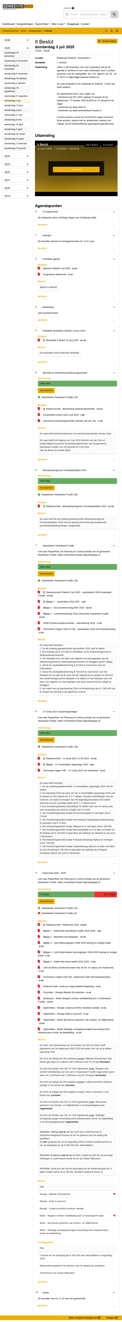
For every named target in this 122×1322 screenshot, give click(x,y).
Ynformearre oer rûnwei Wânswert (57, 1275)
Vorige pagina (107, 41)
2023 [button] (7, 164)
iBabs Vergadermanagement (84, 1319)
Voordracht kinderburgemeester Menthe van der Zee (71, 421)
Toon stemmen (47, 390)
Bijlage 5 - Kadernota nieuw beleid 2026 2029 (67, 963)
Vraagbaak (73, 24)
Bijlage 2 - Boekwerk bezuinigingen (62, 938)
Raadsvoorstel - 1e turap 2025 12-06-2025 (68, 760)
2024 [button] (7, 156)
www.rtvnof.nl (79, 107)
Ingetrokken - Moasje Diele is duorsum (64, 1015)
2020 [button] (7, 188)
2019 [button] (7, 196)
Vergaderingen (25, 24)
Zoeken (67, 8)
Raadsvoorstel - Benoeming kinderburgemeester (71, 409)
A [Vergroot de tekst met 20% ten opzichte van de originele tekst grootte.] (112, 31)
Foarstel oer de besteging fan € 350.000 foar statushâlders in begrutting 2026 (76, 1259)
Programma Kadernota (56, 274)
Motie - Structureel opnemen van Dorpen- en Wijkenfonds (69, 1225)
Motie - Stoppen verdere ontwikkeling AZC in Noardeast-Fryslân (72, 1217)
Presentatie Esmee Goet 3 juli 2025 (62, 415)
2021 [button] (7, 180)
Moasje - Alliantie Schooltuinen (55, 1196)
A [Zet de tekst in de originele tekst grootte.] (106, 31)
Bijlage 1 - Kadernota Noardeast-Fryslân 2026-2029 (70, 932)
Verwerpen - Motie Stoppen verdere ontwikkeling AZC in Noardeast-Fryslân (74, 1002)
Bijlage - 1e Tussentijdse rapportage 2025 (66, 766)
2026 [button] (7, 40)
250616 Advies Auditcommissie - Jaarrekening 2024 (70, 624)
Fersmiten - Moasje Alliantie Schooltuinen (65, 994)
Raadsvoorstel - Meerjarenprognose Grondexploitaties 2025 (76, 507)
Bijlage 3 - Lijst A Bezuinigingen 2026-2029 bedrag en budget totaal (74, 946)
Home (23, 31)
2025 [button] (7, 48)
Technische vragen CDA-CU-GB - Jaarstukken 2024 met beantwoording (76, 632)
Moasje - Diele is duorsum (53, 1203)
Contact (85, 24)
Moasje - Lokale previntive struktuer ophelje (62, 1210)
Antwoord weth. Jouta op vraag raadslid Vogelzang (70, 988)
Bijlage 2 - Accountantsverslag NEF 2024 (65, 609)
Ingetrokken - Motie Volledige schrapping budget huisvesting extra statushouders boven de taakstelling (73, 1033)
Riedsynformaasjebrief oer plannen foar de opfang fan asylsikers (72, 1267)
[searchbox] (86, 14)
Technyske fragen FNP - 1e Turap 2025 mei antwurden (72, 772)
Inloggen (111, 1319)
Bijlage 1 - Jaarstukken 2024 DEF (62, 602)
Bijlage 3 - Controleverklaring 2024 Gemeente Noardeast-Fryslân (73, 617)
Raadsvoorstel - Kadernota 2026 (62, 926)
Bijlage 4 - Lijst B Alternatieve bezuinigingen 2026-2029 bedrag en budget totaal (77, 956)
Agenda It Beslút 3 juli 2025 (58, 268)
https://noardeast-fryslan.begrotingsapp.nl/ (79, 555)
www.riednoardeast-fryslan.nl (87, 110)
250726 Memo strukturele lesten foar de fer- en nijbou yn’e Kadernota (75, 971)
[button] (114, 14)
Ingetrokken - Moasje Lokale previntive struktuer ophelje (72, 1009)
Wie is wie (57, 24)
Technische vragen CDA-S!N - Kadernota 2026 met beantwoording (74, 981)
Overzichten (41, 24)
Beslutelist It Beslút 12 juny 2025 (62, 340)
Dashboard (8, 24)
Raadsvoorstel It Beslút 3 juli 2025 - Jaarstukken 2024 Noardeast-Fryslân (75, 595)
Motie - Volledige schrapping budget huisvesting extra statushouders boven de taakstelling (74, 1233)
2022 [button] (7, 172)
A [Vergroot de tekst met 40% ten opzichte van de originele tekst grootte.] (117, 31)
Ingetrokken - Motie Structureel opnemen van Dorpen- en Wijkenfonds (76, 1023)
